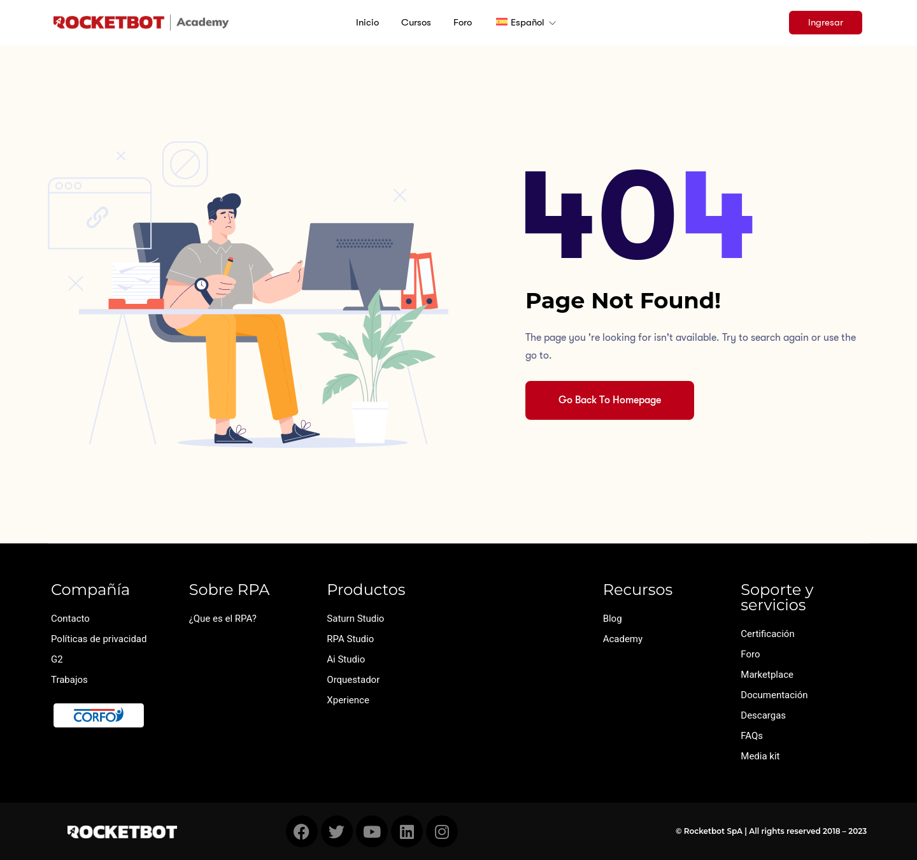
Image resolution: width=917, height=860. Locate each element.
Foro (462, 22)
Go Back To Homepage (609, 400)
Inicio (367, 22)
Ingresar (825, 22)
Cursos (416, 22)
